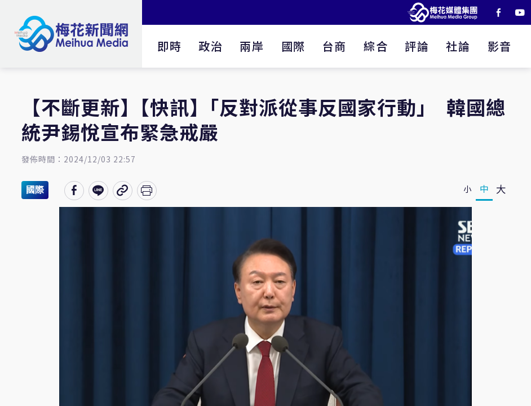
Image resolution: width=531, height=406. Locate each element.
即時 (169, 46)
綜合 (376, 46)
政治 (210, 46)
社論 (458, 46)
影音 (500, 46)
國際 (293, 46)
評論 (417, 46)
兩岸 (252, 46)
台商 (334, 46)
